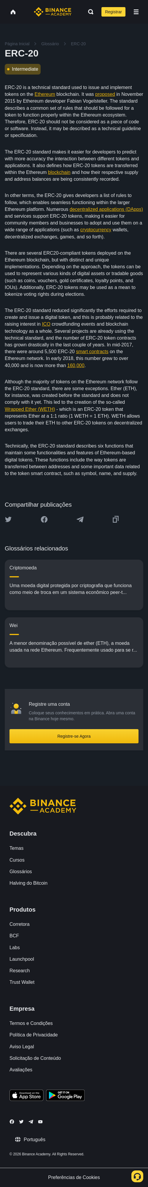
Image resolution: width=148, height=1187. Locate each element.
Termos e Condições (31, 1023)
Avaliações (20, 1069)
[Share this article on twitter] (8, 519)
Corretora (19, 924)
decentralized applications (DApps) (106, 209)
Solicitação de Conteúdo (35, 1058)
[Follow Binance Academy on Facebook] (11, 1121)
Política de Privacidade (33, 1034)
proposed (105, 94)
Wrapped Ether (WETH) (30, 409)
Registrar (113, 11)
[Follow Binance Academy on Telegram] (30, 1122)
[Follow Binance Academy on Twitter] (21, 1121)
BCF (14, 935)
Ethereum (45, 94)
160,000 (76, 365)
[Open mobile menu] (136, 12)
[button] (136, 11)
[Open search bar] (89, 12)
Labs (14, 947)
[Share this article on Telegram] (80, 519)
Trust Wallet (21, 982)
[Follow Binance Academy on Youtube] (40, 1121)
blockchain (59, 172)
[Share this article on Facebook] (44, 519)
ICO (46, 324)
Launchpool (21, 959)
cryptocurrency (95, 229)
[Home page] (52, 12)
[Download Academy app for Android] (65, 1096)
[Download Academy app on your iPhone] (26, 1096)
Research (19, 970)
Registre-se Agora (73, 736)
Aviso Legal (21, 1046)
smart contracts (92, 351)
